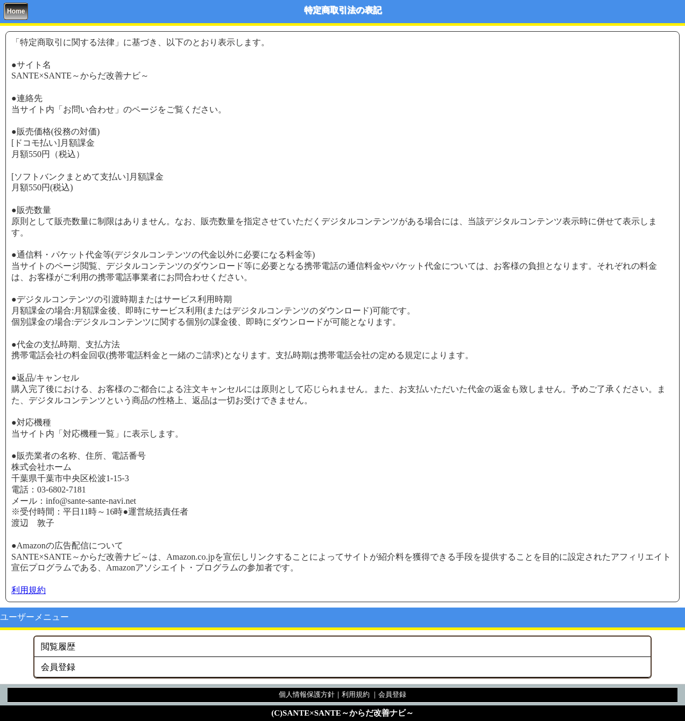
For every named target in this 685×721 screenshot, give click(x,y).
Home (16, 11)
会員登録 (58, 667)
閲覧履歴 (58, 646)
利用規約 (28, 590)
